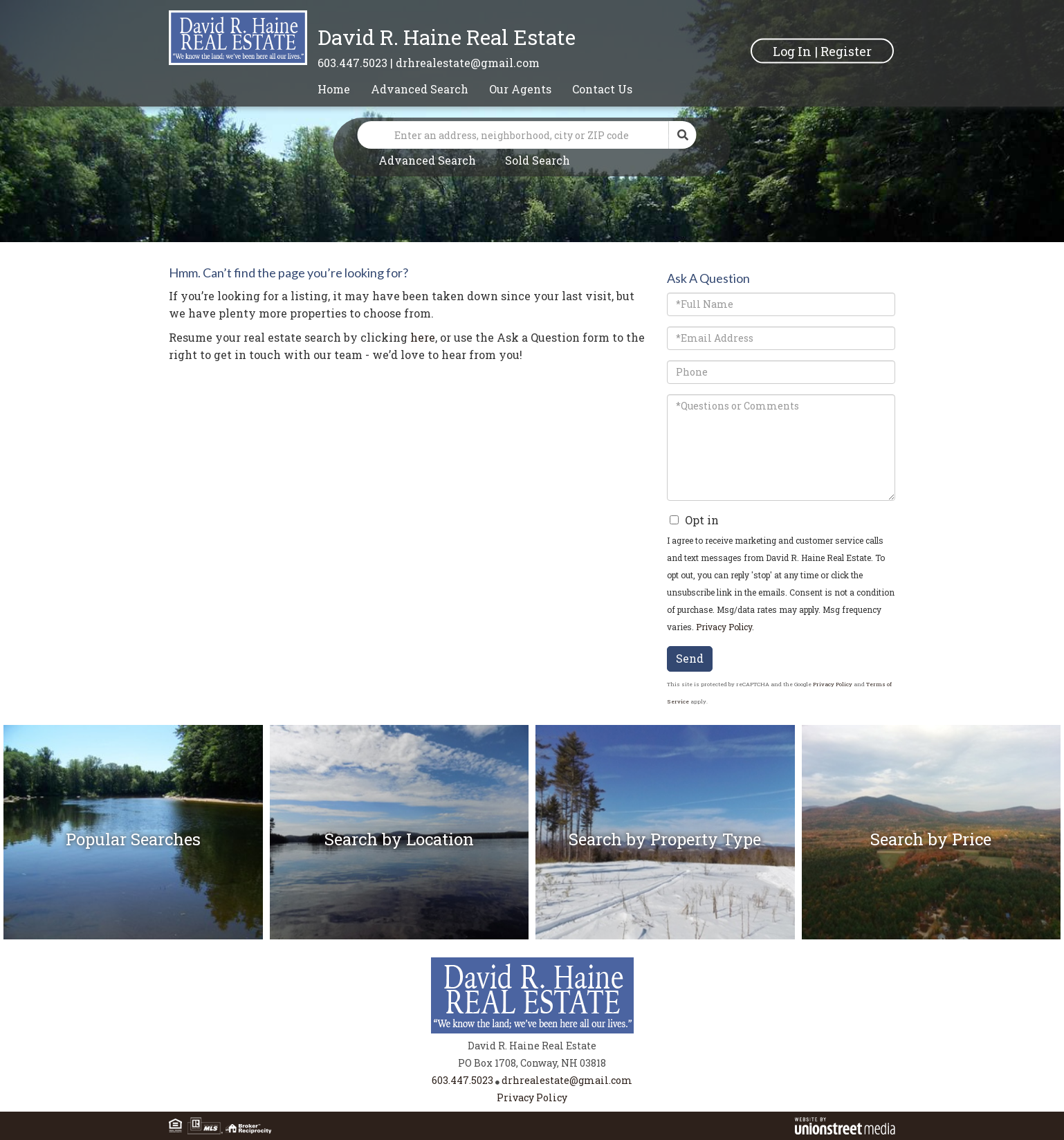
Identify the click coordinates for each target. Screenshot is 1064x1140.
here (422, 337)
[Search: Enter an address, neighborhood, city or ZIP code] (513, 135)
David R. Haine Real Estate (447, 37)
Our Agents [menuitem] (520, 89)
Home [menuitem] (334, 89)
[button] (683, 135)
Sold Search (537, 160)
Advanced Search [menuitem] (419, 89)
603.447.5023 (352, 62)
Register (846, 50)
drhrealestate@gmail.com (468, 62)
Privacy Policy (724, 626)
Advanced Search (427, 160)
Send (690, 658)
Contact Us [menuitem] (602, 89)
